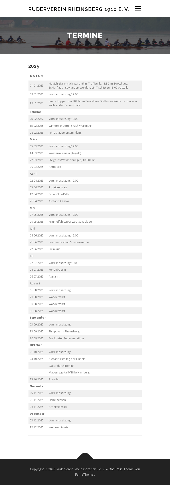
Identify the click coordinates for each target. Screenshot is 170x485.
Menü (137, 8)
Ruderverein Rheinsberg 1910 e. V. (78, 9)
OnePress (116, 469)
